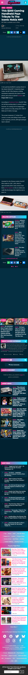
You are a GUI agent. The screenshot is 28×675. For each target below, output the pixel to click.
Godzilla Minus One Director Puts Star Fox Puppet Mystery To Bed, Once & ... (15, 518)
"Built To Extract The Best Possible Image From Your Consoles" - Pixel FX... (14, 480)
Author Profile (8, 354)
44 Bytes (17, 647)
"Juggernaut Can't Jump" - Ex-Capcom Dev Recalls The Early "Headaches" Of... (14, 468)
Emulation (9, 7)
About (9, 533)
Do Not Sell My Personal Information (14, 649)
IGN (2, 658)
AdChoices (22, 647)
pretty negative (9, 188)
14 (9, 425)
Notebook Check (14, 102)
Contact (13, 536)
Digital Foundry (13, 655)
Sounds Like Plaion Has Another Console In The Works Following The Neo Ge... (15, 493)
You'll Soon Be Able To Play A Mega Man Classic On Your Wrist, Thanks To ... (14, 524)
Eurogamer (8, 658)
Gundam (20, 95)
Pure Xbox (4, 655)
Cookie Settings (9, 541)
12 (9, 436)
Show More (14, 627)
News (3, 7)
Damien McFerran (6, 28)
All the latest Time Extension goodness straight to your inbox (14, 667)
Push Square (20, 653)
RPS (16, 661)
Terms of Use (7, 539)
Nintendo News (22, 655)
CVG (12, 661)
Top (4, 533)
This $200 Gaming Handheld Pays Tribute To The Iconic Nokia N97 (12, 15)
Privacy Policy (20, 536)
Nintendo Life (11, 653)
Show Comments (14, 365)
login (21, 375)
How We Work (21, 533)
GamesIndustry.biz (22, 658)
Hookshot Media (12, 645)
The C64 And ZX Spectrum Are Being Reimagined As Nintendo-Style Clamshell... (14, 486)
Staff (14, 533)
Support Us (7, 536)
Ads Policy (15, 539)
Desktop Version (19, 541)
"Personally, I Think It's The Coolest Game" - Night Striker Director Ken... (15, 511)
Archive (22, 539)
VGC (14, 658)
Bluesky (15, 354)
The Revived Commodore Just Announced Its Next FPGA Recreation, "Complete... (14, 499)
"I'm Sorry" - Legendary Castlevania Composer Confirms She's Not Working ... (14, 474)
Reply (21, 354)
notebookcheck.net (11, 258)
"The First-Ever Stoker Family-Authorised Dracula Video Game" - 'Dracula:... (14, 505)
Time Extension (5, 350)
